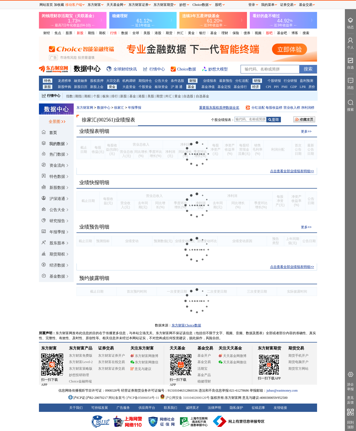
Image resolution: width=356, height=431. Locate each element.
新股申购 (64, 87)
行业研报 (290, 81)
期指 (91, 33)
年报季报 (134, 108)
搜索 (306, 33)
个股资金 (145, 87)
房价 (311, 87)
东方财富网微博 (144, 356)
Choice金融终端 (80, 381)
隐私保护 (236, 408)
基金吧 (282, 33)
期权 (102, 33)
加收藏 (59, 5)
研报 (257, 81)
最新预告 (226, 81)
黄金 (191, 33)
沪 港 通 (176, 87)
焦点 (58, 33)
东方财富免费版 (80, 356)
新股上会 (96, 87)
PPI (276, 87)
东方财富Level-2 (81, 362)
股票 (69, 33)
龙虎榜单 (64, 81)
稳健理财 (204, 381)
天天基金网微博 (232, 356)
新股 (80, 33)
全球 (135, 33)
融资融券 (80, 81)
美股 (147, 33)
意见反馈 (350, 400)
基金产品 (204, 375)
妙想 (182, 5)
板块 (105, 96)
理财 (224, 33)
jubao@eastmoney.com (282, 390)
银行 (202, 33)
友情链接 (280, 408)
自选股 (188, 96)
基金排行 (240, 87)
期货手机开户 (298, 356)
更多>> (306, 131)
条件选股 (177, 81)
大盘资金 (129, 87)
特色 (47, 81)
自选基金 (202, 96)
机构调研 (129, 81)
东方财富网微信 (144, 362)
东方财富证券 (138, 5)
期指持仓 (145, 81)
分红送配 (242, 81)
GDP (293, 87)
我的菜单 (268, 5)
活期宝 (202, 369)
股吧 (269, 33)
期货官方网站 (298, 369)
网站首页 (46, 5)
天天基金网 (115, 5)
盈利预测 (306, 81)
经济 (255, 87)
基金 (213, 33)
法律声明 (214, 408)
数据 (124, 33)
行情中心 (53, 96)
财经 (46, 33)
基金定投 (224, 87)
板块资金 (161, 87)
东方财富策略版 (80, 369)
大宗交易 (113, 81)
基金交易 (204, 362)
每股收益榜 (274, 108)
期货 (169, 33)
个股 (96, 96)
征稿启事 (258, 408)
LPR (303, 87)
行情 (113, 33)
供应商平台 (147, 408)
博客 (294, 33)
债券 (247, 33)
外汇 (180, 33)
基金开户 (204, 356)
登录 (251, 5)
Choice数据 (200, 5)
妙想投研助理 (79, 375)
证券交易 (286, 5)
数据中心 (103, 108)
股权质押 (96, 81)
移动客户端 (73, 5)
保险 (236, 33)
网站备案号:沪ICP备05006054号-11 (134, 398)
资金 (112, 87)
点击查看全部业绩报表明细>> (292, 171)
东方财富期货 (269, 348)
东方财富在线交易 (111, 362)
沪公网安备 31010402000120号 (185, 398)
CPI (268, 87)
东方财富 (49, 348)
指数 (69, 96)
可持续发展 (99, 408)
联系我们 (170, 408)
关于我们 (76, 408)
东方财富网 (84, 108)
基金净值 (208, 87)
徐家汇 (119, 108)
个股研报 (274, 81)
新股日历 (80, 87)
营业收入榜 (291, 108)
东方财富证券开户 (111, 356)
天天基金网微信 (232, 362)
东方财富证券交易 (111, 369)
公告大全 (161, 81)
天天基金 (177, 348)
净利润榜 (307, 108)
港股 (158, 33)
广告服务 (123, 408)
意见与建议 (140, 369)
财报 (192, 81)
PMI (284, 87)
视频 (258, 33)
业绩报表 (209, 81)
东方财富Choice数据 (186, 325)
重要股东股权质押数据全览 (219, 108)
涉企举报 (350, 386)
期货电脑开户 (298, 362)
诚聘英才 (192, 408)
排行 (114, 96)
